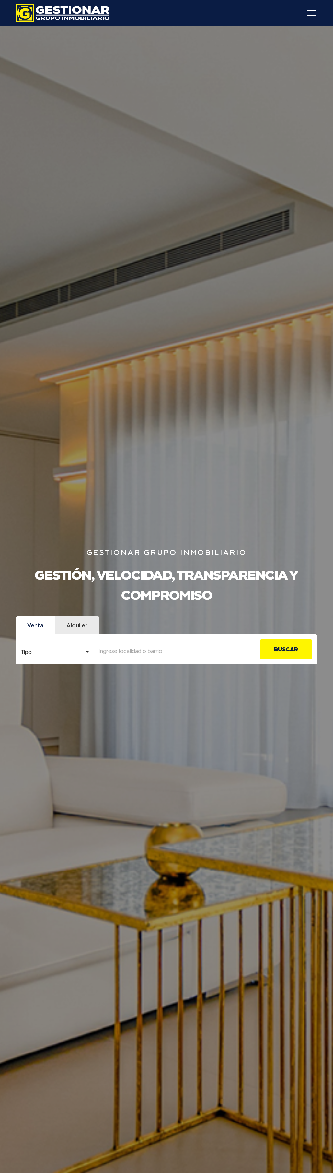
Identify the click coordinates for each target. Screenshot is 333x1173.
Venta (35, 625)
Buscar (286, 649)
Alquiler (77, 625)
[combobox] (55, 650)
